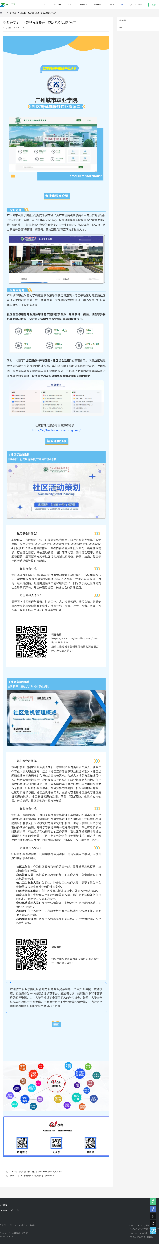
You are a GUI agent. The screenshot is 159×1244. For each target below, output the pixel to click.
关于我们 (112, 5)
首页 (45, 5)
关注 (153, 1223)
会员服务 (97, 5)
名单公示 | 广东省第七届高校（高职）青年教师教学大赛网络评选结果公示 (36, 1172)
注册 (153, 1201)
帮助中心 (12, 1225)
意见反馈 (31, 1225)
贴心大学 (15, 1210)
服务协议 (22, 1225)
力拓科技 (3, 1210)
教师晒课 (83, 5)
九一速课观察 (11, 13)
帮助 (123, 5)
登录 (154, 5)
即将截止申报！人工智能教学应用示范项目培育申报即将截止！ (32, 1176)
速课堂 (70, 5)
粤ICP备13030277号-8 (7, 1236)
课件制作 (57, 5)
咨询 (153, 1208)
